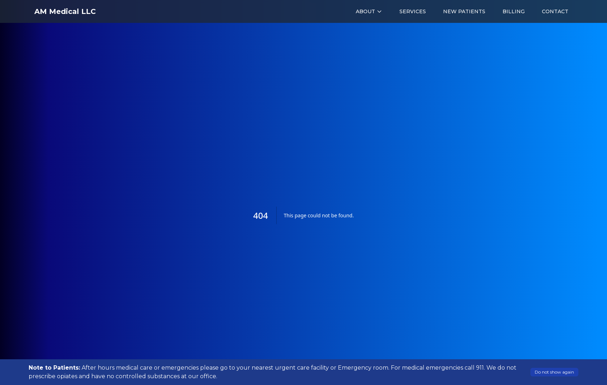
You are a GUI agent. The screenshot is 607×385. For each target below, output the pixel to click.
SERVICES (412, 11)
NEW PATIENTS (464, 11)
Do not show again (554, 372)
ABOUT (369, 11)
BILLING (513, 11)
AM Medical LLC (65, 11)
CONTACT (555, 11)
